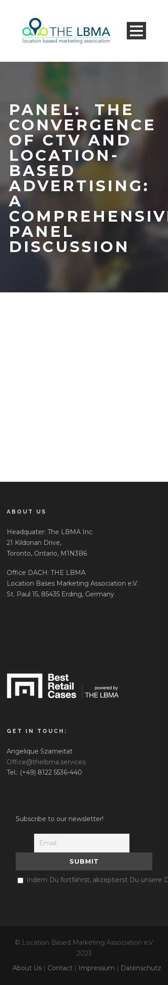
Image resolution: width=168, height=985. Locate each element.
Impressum (96, 968)
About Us (27, 968)
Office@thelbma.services (46, 762)
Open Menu (136, 30)
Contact (60, 968)
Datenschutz (141, 968)
